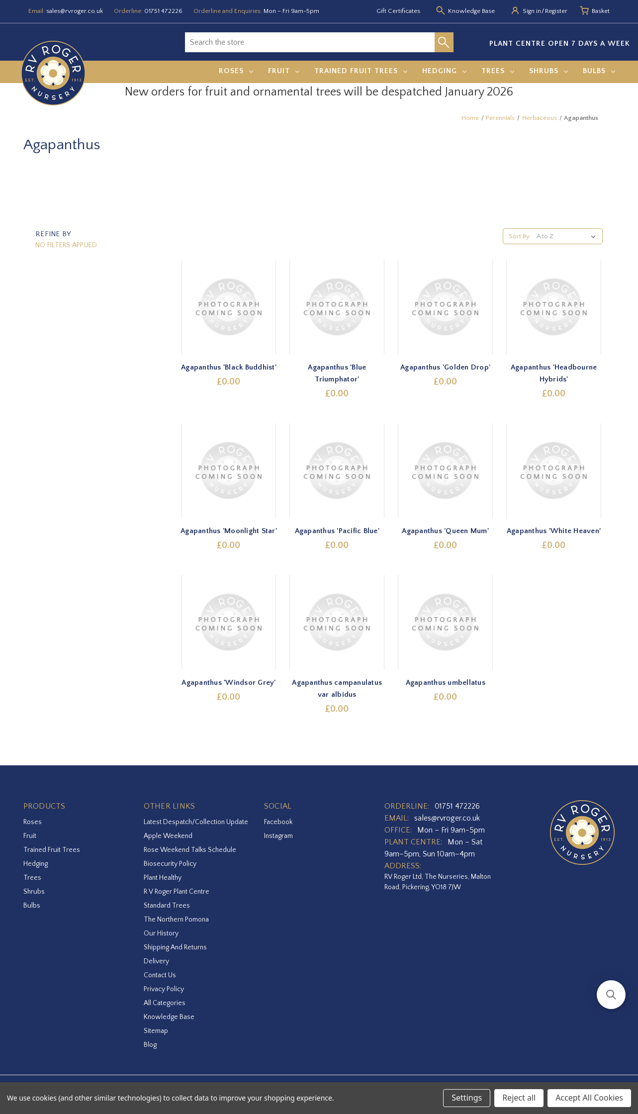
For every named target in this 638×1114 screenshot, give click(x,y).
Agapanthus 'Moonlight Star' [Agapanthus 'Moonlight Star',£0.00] (229, 531)
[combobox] (310, 42)
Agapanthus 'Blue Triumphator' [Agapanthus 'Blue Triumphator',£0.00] (337, 373)
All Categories (164, 1003)
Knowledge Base (169, 1017)
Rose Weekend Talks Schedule (190, 850)
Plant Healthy (163, 878)
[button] (611, 994)
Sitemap (156, 1031)
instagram (278, 836)
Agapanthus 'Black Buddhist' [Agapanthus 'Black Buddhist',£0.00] (228, 367)
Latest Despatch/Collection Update (196, 822)
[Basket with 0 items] (600, 11)
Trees (497, 71)
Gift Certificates (398, 10)
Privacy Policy (164, 989)
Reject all (519, 1097)
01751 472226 (163, 10)
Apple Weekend (168, 836)
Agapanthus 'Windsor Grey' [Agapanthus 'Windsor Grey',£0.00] (228, 682)
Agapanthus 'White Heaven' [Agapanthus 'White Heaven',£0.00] (554, 531)
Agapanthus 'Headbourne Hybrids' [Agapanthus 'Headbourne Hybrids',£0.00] (554, 373)
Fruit (283, 71)
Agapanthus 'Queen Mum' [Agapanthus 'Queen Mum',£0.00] (445, 531)
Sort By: (520, 236)
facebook (278, 822)
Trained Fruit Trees (360, 71)
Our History (161, 933)
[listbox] (568, 236)
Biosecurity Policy (170, 864)
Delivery (156, 961)
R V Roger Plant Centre (176, 892)
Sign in (532, 10)
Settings (467, 1097)
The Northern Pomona (176, 920)
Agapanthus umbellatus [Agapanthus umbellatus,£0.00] (445, 682)
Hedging (444, 71)
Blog (150, 1045)
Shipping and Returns (175, 947)
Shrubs (548, 71)
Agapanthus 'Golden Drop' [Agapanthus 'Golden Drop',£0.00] (445, 367)
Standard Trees (167, 906)
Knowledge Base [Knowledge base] (471, 10)
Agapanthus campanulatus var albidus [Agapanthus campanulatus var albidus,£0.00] (337, 688)
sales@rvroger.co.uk (74, 10)
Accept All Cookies (589, 1097)
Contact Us (160, 975)
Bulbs (599, 71)
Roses (236, 71)
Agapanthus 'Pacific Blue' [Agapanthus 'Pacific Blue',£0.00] (337, 531)
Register (556, 10)
